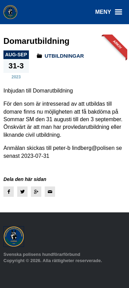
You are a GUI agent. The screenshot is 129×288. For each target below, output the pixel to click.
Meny (110, 12)
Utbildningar (64, 56)
